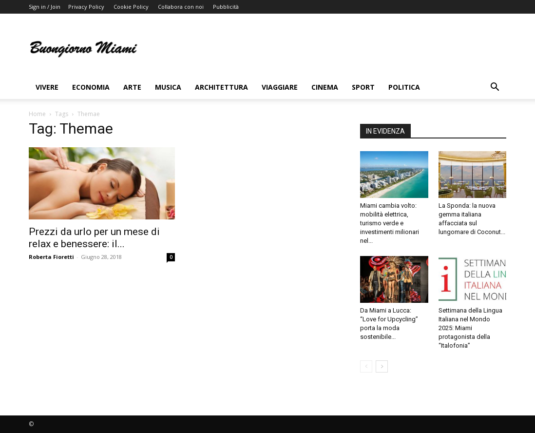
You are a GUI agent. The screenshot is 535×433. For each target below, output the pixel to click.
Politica (404, 87)
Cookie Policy (131, 6)
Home (37, 114)
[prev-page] (366, 366)
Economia (91, 87)
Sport (363, 87)
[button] (494, 88)
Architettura (221, 87)
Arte (132, 87)
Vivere (47, 87)
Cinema (324, 87)
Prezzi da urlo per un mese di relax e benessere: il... (94, 238)
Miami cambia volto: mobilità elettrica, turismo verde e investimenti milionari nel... (389, 223)
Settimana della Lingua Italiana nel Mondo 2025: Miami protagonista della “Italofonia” (470, 328)
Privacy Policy (86, 6)
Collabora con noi (181, 6)
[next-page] (382, 366)
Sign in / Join (44, 6)
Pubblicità (226, 6)
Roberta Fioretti (51, 256)
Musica (168, 87)
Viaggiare (280, 87)
